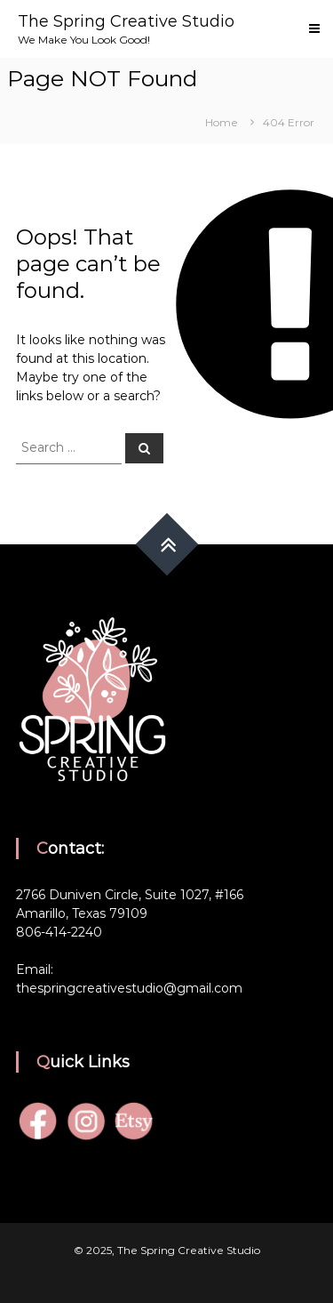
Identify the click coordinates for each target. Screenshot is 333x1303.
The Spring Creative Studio (126, 21)
